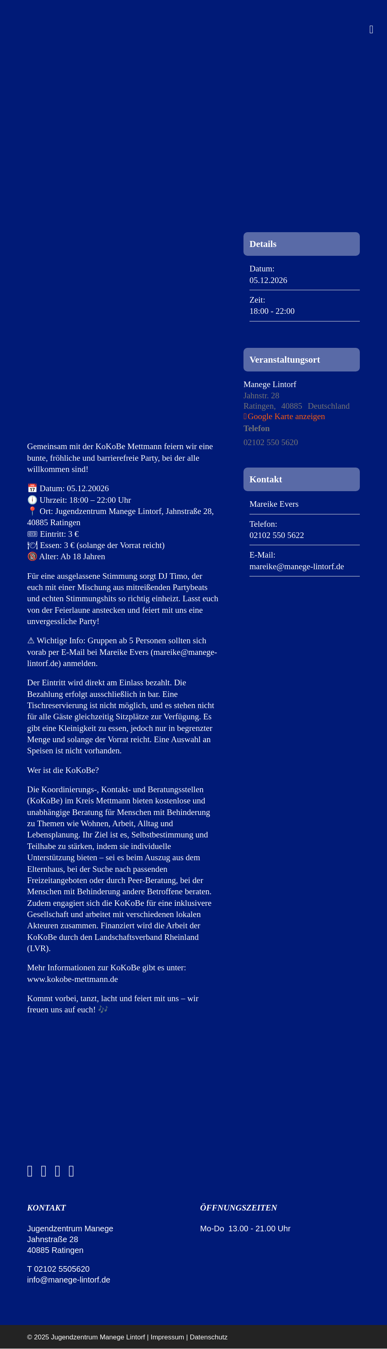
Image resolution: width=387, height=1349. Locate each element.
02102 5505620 (62, 1269)
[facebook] (30, 1171)
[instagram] (44, 1171)
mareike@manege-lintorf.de (296, 566)
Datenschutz (209, 1337)
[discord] (72, 1171)
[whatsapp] (58, 1171)
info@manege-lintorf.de (68, 1279)
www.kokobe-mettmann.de (72, 979)
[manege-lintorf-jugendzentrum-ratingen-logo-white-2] (71, 1108)
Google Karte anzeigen (286, 416)
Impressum (167, 1337)
